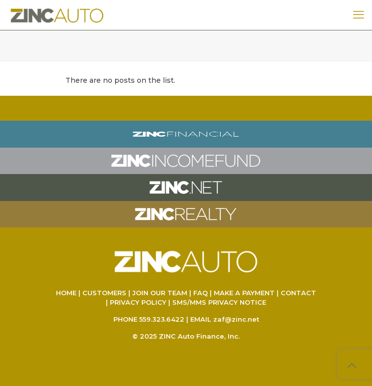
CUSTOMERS (104, 293)
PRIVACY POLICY (138, 302)
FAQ (200, 293)
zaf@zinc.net (236, 319)
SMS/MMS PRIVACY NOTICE (219, 302)
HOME (66, 293)
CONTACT (298, 293)
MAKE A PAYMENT (244, 293)
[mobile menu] (358, 14)
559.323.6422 (161, 319)
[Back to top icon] (351, 365)
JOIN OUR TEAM (159, 293)
